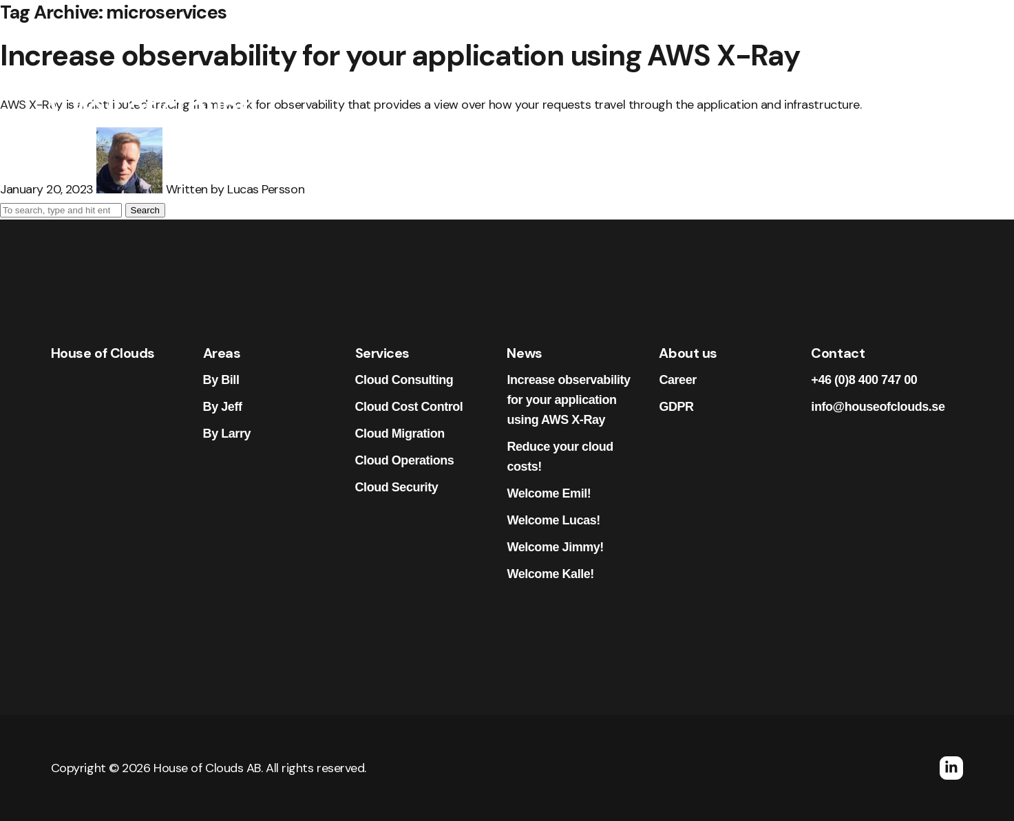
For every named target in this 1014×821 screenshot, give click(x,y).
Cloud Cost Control (409, 407)
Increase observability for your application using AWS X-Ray (568, 400)
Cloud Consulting (404, 380)
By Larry (227, 433)
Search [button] (145, 210)
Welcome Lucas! (553, 520)
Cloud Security (397, 487)
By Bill (221, 380)
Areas (513, 97)
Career (705, 97)
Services (579, 97)
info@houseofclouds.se (877, 407)
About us (775, 97)
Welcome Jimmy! (555, 547)
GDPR (676, 407)
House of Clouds (103, 353)
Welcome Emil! (549, 493)
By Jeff (222, 407)
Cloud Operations (404, 460)
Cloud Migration (400, 433)
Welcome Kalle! (550, 574)
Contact (849, 97)
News (645, 97)
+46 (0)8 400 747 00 (864, 380)
